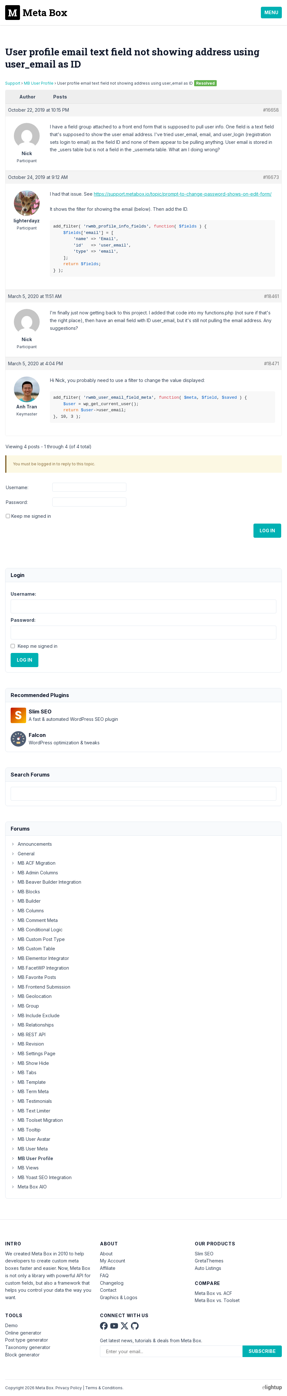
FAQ (104, 1275)
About (106, 1253)
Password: (17, 502)
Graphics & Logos (118, 1297)
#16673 (271, 177)
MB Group (25, 1006)
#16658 (271, 110)
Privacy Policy (68, 1387)
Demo (11, 1325)
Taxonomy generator (27, 1347)
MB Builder (26, 901)
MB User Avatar (30, 1139)
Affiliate (107, 1268)
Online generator (23, 1333)
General (23, 853)
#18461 (271, 296)
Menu (271, 12)
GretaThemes (209, 1260)
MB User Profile (39, 83)
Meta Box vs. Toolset (217, 1300)
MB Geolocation (31, 996)
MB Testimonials (31, 1101)
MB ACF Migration (33, 863)
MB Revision (27, 1044)
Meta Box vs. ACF (213, 1293)
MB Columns (27, 910)
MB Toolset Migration (37, 1120)
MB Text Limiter (30, 1110)
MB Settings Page (33, 1053)
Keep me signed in (31, 516)
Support (12, 83)
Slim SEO (204, 1253)
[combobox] (143, 794)
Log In (267, 530)
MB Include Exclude (35, 1015)
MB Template (28, 1082)
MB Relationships (32, 1025)
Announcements (31, 844)
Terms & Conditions (104, 1387)
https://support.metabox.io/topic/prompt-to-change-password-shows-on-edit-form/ (183, 194)
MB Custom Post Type (38, 939)
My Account (112, 1260)
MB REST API (28, 1034)
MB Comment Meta (34, 920)
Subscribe (262, 1351)
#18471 (271, 363)
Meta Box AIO (29, 1186)
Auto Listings (208, 1268)
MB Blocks (25, 891)
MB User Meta (29, 1148)
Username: (17, 487)
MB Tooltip (26, 1129)
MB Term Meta (30, 1091)
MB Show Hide (30, 1063)
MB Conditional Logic (37, 929)
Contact (108, 1290)
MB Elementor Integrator (40, 958)
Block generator (22, 1354)
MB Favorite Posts (33, 977)
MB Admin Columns (34, 872)
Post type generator (26, 1340)
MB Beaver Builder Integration (46, 882)
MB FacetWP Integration (40, 968)
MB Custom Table (33, 948)
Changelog (112, 1283)
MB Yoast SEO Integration (41, 1177)
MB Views (25, 1167)
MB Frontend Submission (40, 987)
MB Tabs (23, 1072)
